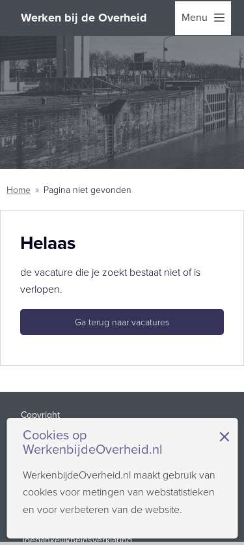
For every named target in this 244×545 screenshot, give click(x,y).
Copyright (40, 415)
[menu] (203, 18)
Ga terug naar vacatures (122, 322)
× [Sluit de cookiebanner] (224, 437)
